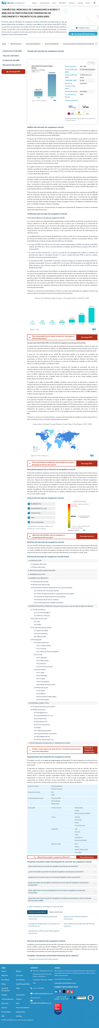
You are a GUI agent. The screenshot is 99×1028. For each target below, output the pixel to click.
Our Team (19, 975)
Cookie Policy (20, 1012)
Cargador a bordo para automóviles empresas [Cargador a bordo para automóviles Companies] (43, 959)
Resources (72, 3)
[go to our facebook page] (60, 992)
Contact (87, 3)
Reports (34, 3)
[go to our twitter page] (64, 992)
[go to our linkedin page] (56, 992)
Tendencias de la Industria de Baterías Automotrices (76, 918)
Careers (4, 1008)
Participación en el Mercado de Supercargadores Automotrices (44, 932)
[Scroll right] (96, 43)
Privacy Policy (6, 1012)
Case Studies (20, 995)
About (54, 3)
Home (4, 971)
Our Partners (20, 980)
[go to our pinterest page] (68, 992)
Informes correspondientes (37, 912)
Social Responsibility (23, 984)
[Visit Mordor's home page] (13, 2)
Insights (4, 995)
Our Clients (5, 980)
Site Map (19, 1016)
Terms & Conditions (23, 1008)
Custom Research (45, 3)
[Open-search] (94, 3)
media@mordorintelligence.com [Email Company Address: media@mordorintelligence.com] (40, 1003)
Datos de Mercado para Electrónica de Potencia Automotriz (79, 925)
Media (4, 984)
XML (3, 1016)
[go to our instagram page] (72, 992)
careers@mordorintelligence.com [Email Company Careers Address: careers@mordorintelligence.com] (65, 983)
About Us (5, 975)
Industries (80, 3)
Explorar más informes (56, 912)
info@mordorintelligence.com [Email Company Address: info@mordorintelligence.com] (43, 993)
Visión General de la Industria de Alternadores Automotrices (42, 918)
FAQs (18, 988)
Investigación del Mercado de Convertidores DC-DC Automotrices (44, 925)
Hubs (17, 1003)
